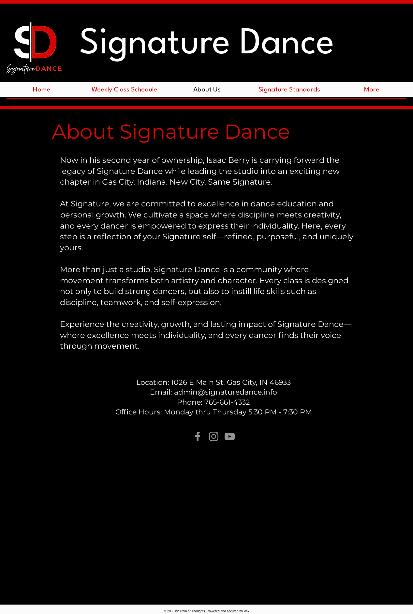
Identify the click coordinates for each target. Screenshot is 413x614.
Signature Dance (206, 44)
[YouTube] (229, 436)
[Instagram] (213, 436)
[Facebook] (197, 436)
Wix (246, 611)
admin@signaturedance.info (225, 392)
